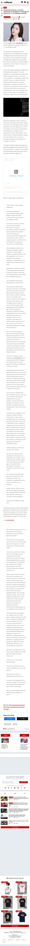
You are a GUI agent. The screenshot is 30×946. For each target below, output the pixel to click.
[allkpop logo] (8, 2)
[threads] (21, 788)
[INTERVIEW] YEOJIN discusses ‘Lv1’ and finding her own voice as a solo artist (18, 804)
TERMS (4, 942)
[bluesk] (24, 788)
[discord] (18, 788)
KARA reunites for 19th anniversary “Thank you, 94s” (18, 821)
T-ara (9, 43)
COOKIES (18, 939)
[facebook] (5, 788)
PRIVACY (24, 939)
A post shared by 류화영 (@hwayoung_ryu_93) (16, 192)
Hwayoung (19, 43)
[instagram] (11, 788)
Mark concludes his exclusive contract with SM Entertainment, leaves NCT (19, 798)
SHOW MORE (15, 926)
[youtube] (15, 788)
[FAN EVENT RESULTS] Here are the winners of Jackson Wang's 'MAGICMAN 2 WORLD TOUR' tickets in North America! (19, 810)
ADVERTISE (10, 939)
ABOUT (4, 939)
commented (10, 520)
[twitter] (8, 788)
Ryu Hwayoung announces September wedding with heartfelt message (14, 707)
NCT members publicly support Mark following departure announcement (17, 815)
